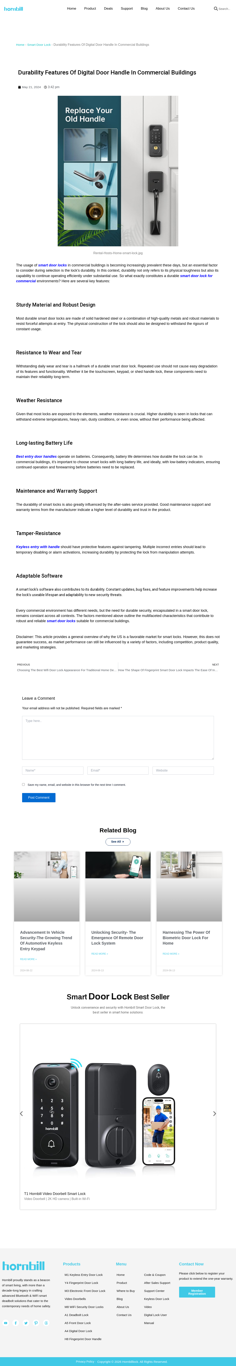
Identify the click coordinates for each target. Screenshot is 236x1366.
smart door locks (52, 265)
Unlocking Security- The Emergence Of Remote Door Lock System (115, 938)
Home (71, 8)
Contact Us (186, 8)
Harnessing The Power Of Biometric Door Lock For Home (188, 938)
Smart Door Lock (40, 44)
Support (127, 8)
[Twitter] (26, 1322)
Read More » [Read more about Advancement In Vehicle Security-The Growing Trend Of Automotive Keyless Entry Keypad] (28, 959)
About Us (163, 8)
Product (90, 8)
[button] (21, 1112)
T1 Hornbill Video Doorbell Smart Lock (55, 1193)
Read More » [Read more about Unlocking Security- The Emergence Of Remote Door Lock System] (99, 954)
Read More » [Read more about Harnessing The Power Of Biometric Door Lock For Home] (171, 954)
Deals (108, 8)
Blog (144, 8)
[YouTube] (5, 1322)
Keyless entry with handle (38, 547)
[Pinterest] (36, 1322)
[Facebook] (15, 1322)
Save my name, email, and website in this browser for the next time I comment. (77, 784)
